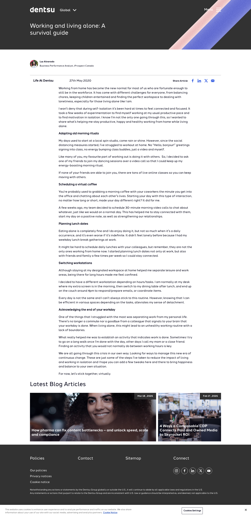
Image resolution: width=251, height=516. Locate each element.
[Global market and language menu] (68, 10)
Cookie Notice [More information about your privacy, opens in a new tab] (110, 514)
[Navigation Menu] (212, 10)
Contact (85, 458)
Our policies (38, 470)
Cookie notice (40, 482)
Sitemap (133, 458)
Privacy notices (41, 476)
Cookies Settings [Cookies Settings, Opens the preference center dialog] (192, 512)
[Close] (245, 511)
